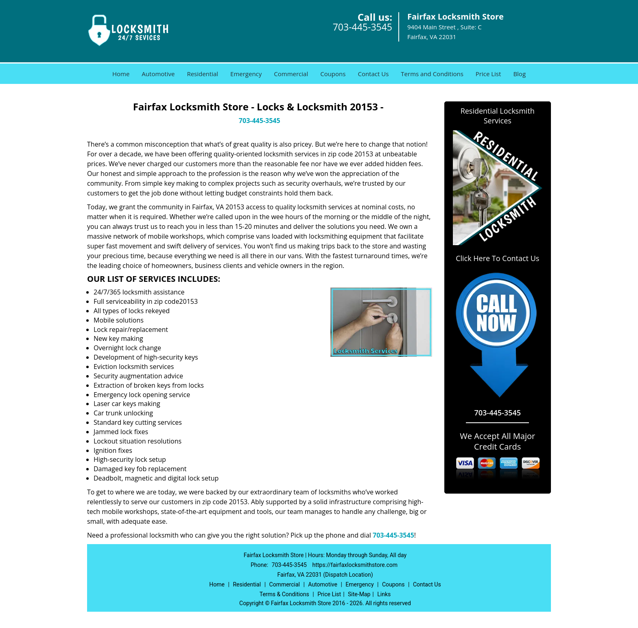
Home (120, 74)
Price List (488, 74)
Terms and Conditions (432, 74)
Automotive (158, 74)
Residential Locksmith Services (498, 115)
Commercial (291, 74)
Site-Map (359, 594)
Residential (202, 74)
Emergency (246, 74)
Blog (519, 74)
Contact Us (373, 74)
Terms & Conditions (284, 594)
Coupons (332, 74)
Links (384, 594)
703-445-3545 (362, 26)
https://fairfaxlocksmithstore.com (355, 565)
